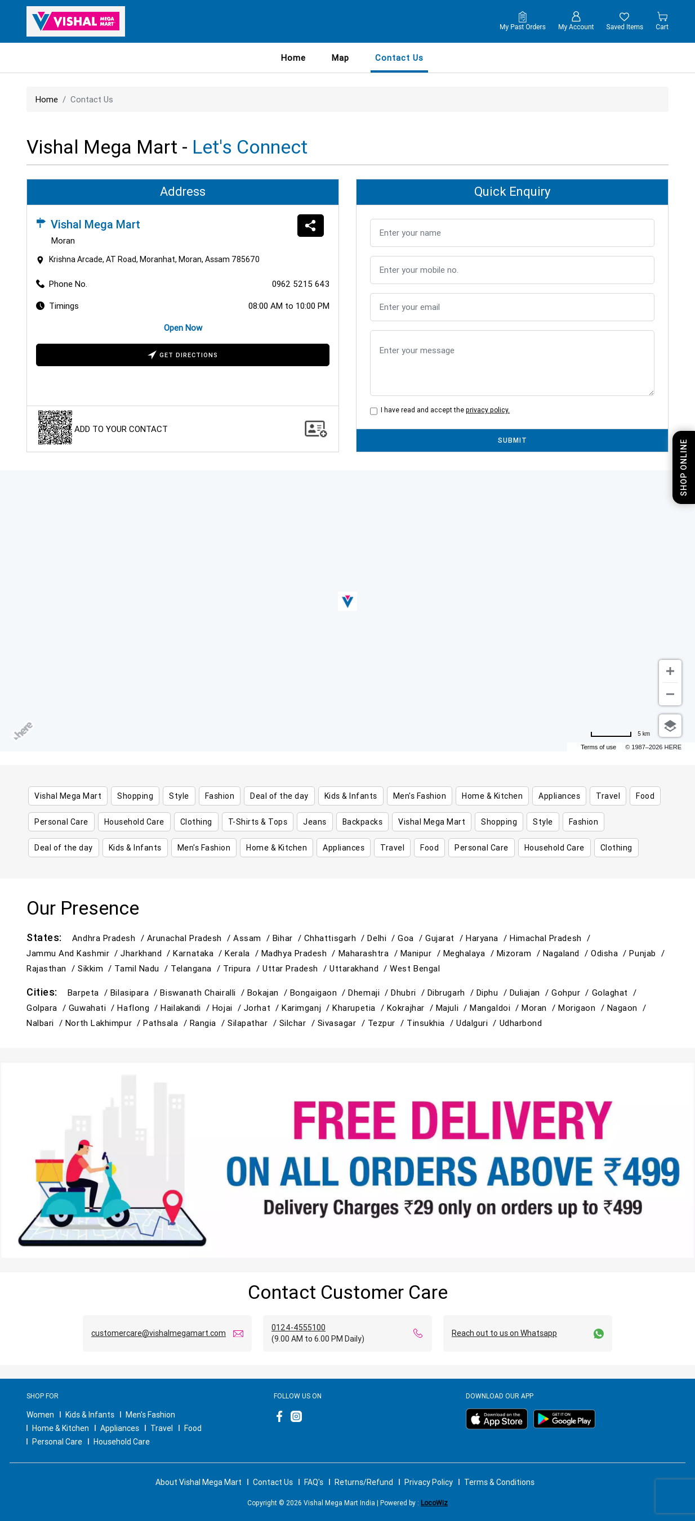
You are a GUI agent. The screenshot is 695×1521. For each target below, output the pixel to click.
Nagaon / (628, 1007)
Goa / (411, 938)
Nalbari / (45, 1023)
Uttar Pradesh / (295, 968)
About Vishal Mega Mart (198, 1482)
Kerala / (243, 953)
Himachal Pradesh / (551, 938)
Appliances (119, 1428)
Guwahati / (93, 1007)
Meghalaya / (470, 953)
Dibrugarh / (451, 992)
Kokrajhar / (411, 1007)
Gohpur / (571, 992)
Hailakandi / (186, 1007)
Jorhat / (263, 1007)
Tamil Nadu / (142, 968)
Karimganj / (307, 1007)
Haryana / (488, 938)
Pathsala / (166, 1023)
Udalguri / (477, 1023)
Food (193, 1428)
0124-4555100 (298, 1327)
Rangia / (209, 1023)
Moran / (540, 1007)
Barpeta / (89, 992)
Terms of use (598, 747)
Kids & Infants (89, 1415)
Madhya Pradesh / (299, 953)
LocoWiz (434, 1502)
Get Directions (183, 356)
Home (293, 57)
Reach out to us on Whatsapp (504, 1333)
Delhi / (382, 938)
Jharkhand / (147, 953)
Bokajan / (268, 992)
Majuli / (453, 1007)
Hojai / (228, 1007)
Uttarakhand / (359, 968)
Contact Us (273, 1482)
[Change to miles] (620, 734)
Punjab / (648, 953)
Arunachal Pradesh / (190, 938)
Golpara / (47, 1007)
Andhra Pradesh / (109, 938)
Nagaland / (567, 953)
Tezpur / (387, 1023)
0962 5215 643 (300, 283)
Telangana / (197, 968)
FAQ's (313, 1482)
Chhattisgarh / (336, 938)
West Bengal (415, 968)
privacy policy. (488, 410)
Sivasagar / (343, 1023)
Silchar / (298, 1023)
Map (340, 57)
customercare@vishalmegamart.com (158, 1333)
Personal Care (57, 1442)
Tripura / (242, 968)
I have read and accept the (443, 410)
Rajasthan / (52, 968)
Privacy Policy (428, 1482)
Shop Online (684, 467)
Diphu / (493, 992)
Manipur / (421, 953)
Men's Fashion (150, 1415)
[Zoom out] (670, 694)
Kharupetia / (359, 1007)
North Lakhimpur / (104, 1023)
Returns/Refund (364, 1482)
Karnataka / (199, 953)
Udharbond (521, 1023)
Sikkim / (96, 968)
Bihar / (288, 938)
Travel (161, 1428)
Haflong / (139, 1007)
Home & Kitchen (60, 1428)
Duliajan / (530, 992)
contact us (399, 57)
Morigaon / (582, 1007)
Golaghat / (615, 992)
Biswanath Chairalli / (203, 992)
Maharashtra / (369, 953)
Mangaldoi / (496, 1007)
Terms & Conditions (499, 1482)
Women (40, 1415)
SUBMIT (512, 440)
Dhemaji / (369, 992)
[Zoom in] (670, 671)
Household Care (121, 1442)
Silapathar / (253, 1023)
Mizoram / (520, 953)
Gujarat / (445, 938)
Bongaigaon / (319, 992)
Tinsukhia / (431, 1023)
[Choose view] (670, 725)
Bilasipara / (135, 992)
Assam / (253, 938)
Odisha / (610, 953)
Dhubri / (409, 992)
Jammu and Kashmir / (73, 953)
